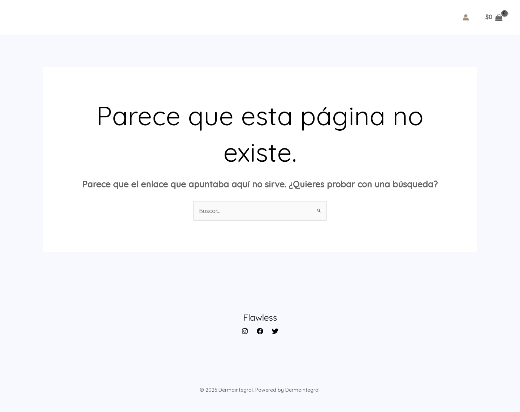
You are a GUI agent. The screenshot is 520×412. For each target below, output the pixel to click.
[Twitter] (275, 331)
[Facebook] (260, 331)
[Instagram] (245, 331)
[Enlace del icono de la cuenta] (466, 17)
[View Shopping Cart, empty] (494, 17)
